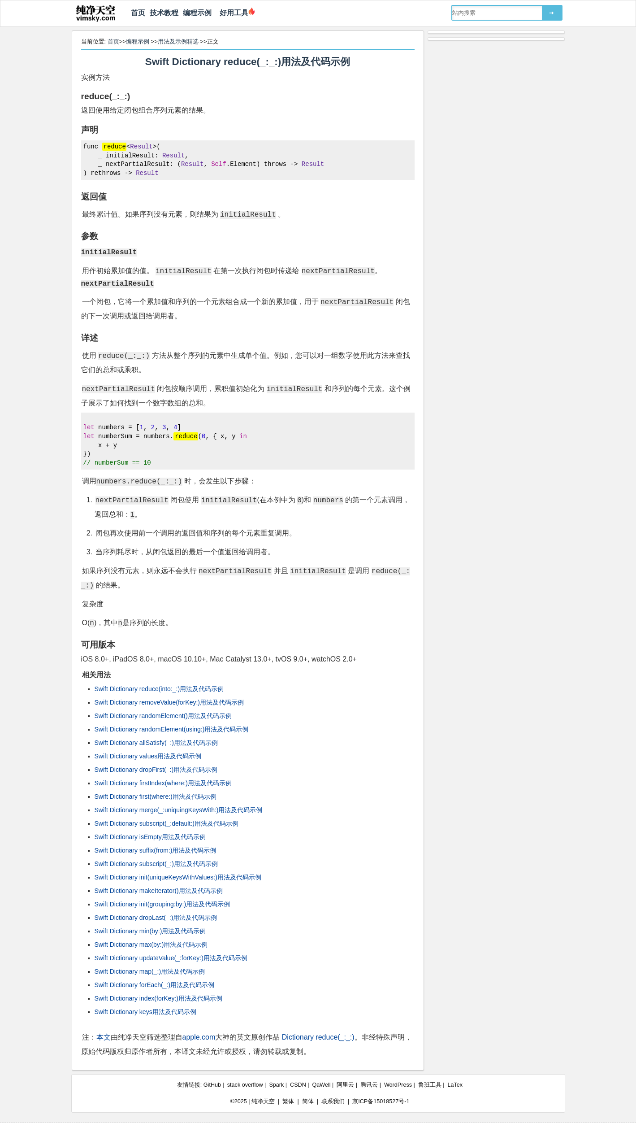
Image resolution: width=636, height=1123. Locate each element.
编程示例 (197, 13)
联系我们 (333, 1101)
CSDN (298, 1085)
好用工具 (232, 13)
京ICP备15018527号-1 (380, 1101)
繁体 (288, 1101)
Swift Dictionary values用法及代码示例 (148, 756)
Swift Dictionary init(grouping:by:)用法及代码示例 (162, 904)
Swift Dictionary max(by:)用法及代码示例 (151, 944)
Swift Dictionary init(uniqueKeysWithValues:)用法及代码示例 (178, 877)
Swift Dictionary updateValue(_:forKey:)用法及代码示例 (171, 958)
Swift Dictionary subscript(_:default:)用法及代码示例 (166, 823)
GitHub (212, 1085)
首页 (138, 13)
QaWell (321, 1085)
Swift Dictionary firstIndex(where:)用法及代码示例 (163, 783)
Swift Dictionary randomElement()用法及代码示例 (163, 715)
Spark (276, 1085)
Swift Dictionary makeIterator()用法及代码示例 (159, 890)
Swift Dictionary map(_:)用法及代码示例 (150, 971)
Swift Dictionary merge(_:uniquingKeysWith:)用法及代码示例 (179, 810)
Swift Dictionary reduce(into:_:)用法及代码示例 (159, 688)
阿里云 (345, 1085)
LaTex (455, 1085)
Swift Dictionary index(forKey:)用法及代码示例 (159, 998)
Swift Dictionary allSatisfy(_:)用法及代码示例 (156, 742)
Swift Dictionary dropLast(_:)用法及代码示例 (156, 917)
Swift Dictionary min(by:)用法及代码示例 (150, 931)
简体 (308, 1101)
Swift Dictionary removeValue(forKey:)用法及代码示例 (169, 702)
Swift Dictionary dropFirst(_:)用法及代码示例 (156, 769)
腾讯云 (369, 1085)
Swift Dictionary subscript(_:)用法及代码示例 (156, 863)
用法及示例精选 (178, 41)
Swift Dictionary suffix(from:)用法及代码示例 (155, 850)
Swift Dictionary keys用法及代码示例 (145, 1011)
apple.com (199, 1037)
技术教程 (164, 13)
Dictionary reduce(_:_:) (318, 1037)
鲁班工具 (429, 1085)
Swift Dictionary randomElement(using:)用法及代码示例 (172, 729)
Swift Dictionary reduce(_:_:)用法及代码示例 (247, 61)
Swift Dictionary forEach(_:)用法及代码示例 (155, 984)
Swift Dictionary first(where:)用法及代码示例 (155, 796)
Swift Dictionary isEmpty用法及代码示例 (150, 836)
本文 (103, 1037)
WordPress (398, 1085)
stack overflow (245, 1085)
